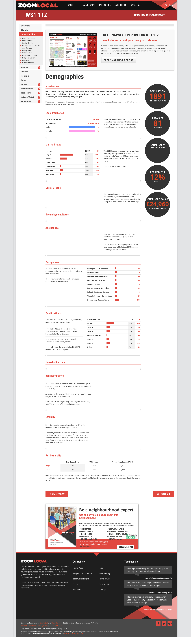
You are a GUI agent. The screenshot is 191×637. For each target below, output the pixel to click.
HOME (68, 5)
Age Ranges (26, 48)
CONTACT (135, 5)
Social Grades (26, 43)
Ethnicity (24, 60)
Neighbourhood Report (82, 573)
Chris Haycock (55, 623)
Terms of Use (103, 578)
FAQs (99, 568)
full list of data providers (72, 634)
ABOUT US (119, 5)
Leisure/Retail (29, 97)
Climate (23, 30)
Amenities (29, 101)
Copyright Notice (104, 584)
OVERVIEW (55, 493)
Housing (24, 76)
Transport (29, 93)
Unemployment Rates (30, 45)
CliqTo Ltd (43, 623)
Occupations (26, 50)
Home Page (77, 568)
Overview (24, 25)
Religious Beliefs (27, 58)
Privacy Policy (103, 573)
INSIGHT (103, 5)
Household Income (28, 55)
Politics (23, 71)
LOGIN (168, 5)
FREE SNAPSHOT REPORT (118, 60)
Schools (29, 67)
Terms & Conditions (27, 626)
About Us (76, 589)
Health (29, 84)
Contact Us (76, 584)
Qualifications (26, 53)
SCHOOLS (162, 493)
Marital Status (26, 40)
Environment (29, 89)
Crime (22, 80)
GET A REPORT (84, 5)
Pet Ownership (27, 63)
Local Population (27, 38)
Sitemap (101, 589)
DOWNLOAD (124, 547)
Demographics (27, 34)
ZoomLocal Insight (80, 578)
